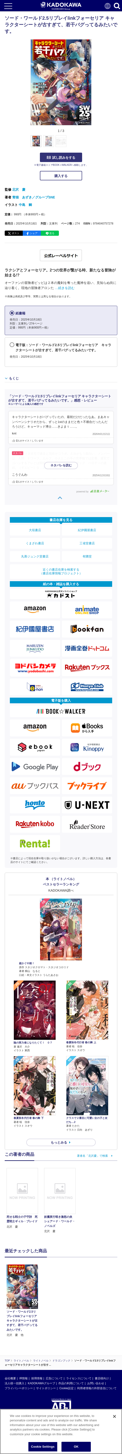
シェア (34, 233)
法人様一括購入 (14, 1383)
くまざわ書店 (35, 543)
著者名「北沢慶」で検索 (92, 1155)
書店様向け (102, 1378)
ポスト (15, 233)
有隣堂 (87, 556)
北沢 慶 (18, 189)
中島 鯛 (25, 205)
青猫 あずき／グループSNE (33, 197)
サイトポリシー (46, 1388)
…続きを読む (65, 288)
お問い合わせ (95, 1383)
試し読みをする (61, 157)
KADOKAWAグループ (41, 1383)
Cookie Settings (42, 1446)
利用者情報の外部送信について (97, 1388)
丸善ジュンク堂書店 (35, 556)
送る (51, 233)
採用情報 (36, 1378)
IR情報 (23, 1378)
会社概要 (10, 1378)
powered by (92, 491)
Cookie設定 (66, 1388)
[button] (94, 144)
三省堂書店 (87, 543)
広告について (54, 1378)
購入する (61, 176)
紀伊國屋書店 (87, 530)
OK (76, 1446)
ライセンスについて (79, 1378)
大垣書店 (35, 530)
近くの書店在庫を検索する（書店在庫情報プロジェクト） (61, 571)
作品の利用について (71, 1383)
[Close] (114, 1416)
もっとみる (59, 1142)
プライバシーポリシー (19, 1388)
